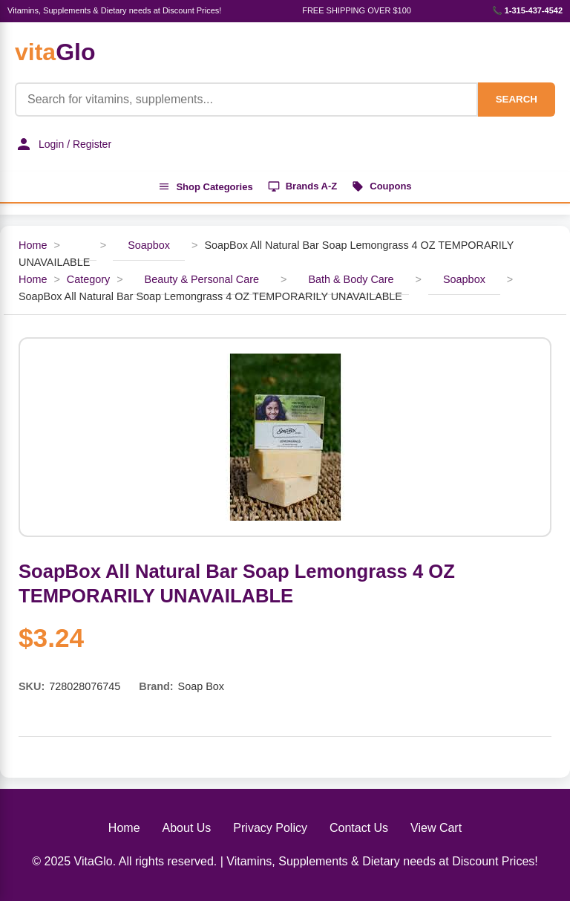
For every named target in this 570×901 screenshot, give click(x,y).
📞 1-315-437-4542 (527, 10)
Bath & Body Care (350, 279)
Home (33, 245)
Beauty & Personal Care (202, 279)
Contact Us (359, 828)
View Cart (436, 828)
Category (88, 279)
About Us (187, 828)
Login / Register (63, 144)
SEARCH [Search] (516, 99)
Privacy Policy (270, 828)
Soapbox (149, 245)
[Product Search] (246, 99)
